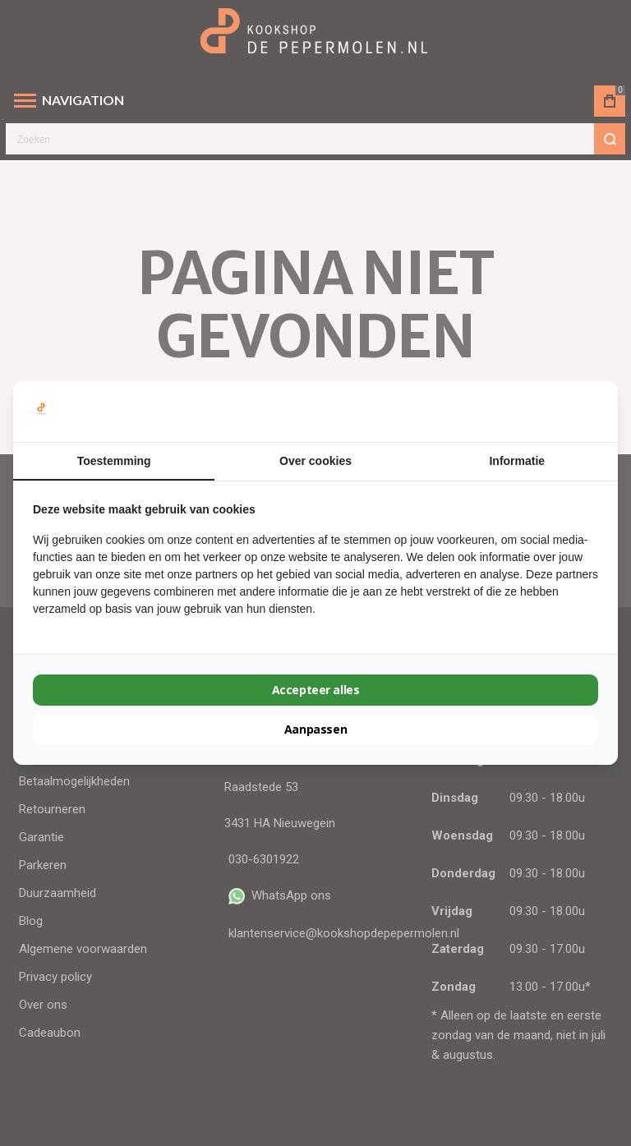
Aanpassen (315, 729)
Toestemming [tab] (114, 460)
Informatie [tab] (517, 460)
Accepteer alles (316, 689)
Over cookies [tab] (315, 460)
